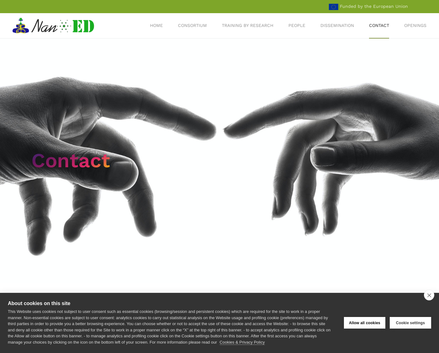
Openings (415, 25)
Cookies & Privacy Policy (242, 342)
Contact (379, 25)
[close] (429, 295)
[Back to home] (54, 25)
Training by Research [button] (247, 25)
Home (156, 25)
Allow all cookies (364, 323)
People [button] (296, 25)
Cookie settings (410, 323)
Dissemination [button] (337, 25)
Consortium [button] (192, 25)
